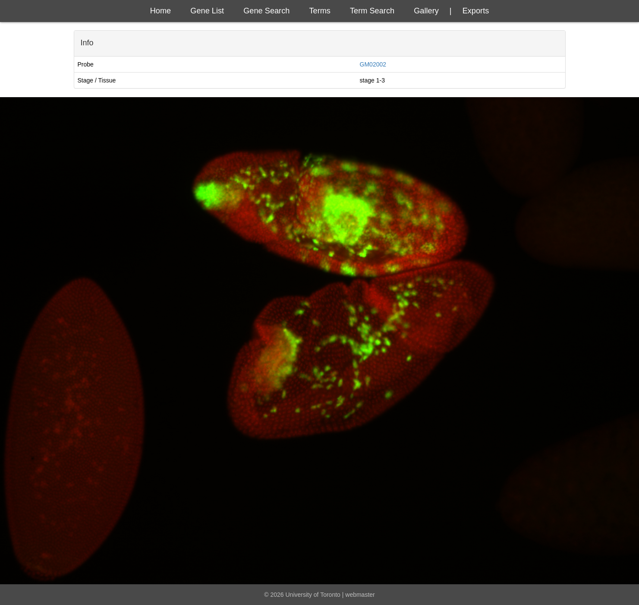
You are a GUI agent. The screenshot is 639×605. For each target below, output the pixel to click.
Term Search (372, 10)
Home (160, 10)
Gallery (426, 10)
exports (476, 10)
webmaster (360, 594)
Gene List (207, 10)
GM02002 (373, 64)
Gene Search (266, 10)
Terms (320, 10)
